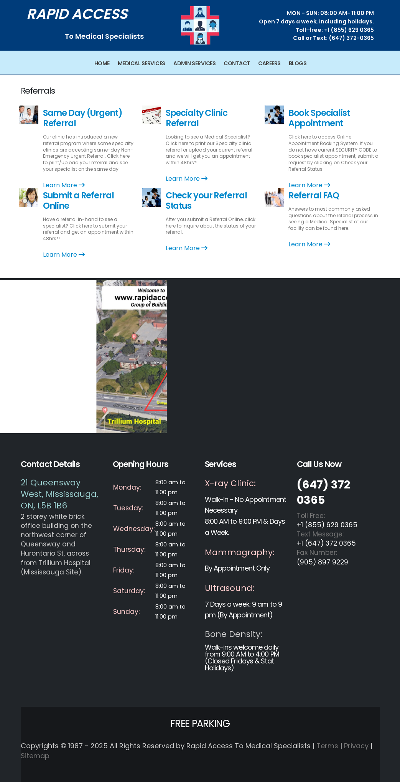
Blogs (298, 63)
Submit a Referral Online (78, 200)
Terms (327, 746)
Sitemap (35, 756)
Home (102, 63)
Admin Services (194, 63)
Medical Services (141, 63)
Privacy (356, 746)
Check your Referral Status (206, 200)
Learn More (64, 185)
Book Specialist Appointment (319, 118)
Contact (237, 63)
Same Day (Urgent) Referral (82, 118)
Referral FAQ (313, 195)
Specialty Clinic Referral (196, 118)
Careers (269, 63)
